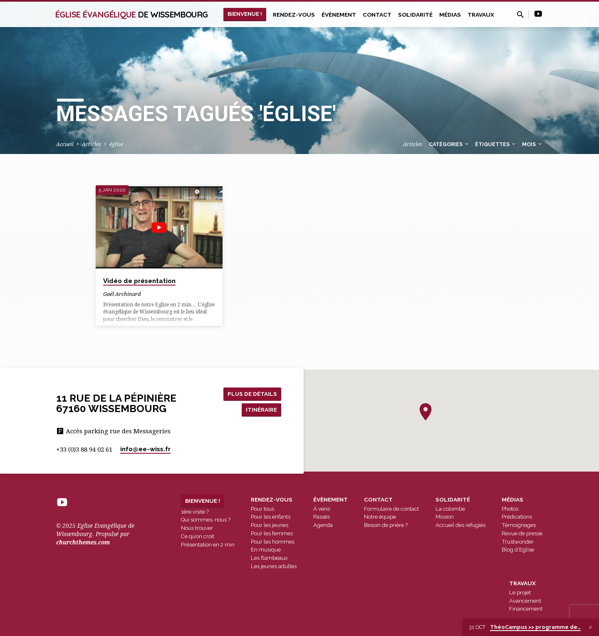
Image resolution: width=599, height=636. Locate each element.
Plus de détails (251, 393)
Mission (445, 517)
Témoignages (519, 525)
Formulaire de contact (391, 509)
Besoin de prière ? (386, 525)
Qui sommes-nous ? (205, 520)
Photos (510, 509)
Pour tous (262, 509)
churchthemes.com (83, 542)
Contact (377, 14)
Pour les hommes (273, 542)
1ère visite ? (195, 512)
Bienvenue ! (245, 13)
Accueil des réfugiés (460, 525)
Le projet (520, 592)
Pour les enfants (270, 517)
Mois (532, 144)
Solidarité (415, 14)
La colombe (450, 509)
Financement (525, 609)
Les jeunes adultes (274, 566)
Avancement (525, 601)
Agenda (323, 525)
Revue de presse (522, 533)
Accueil (65, 144)
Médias (450, 14)
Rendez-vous (294, 14)
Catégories (449, 144)
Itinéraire (260, 409)
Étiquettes (496, 144)
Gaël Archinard (122, 294)
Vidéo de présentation (139, 281)
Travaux (481, 14)
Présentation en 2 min (208, 545)
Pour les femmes (272, 533)
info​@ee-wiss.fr (145, 449)
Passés (321, 517)
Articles (91, 144)
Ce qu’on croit (197, 536)
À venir (322, 509)
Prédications (517, 517)
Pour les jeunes (269, 525)
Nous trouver (197, 528)
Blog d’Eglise (518, 550)
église (116, 144)
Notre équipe (380, 517)
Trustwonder (518, 542)
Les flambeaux (269, 558)
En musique (266, 550)
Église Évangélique (131, 14)
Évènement (339, 14)
